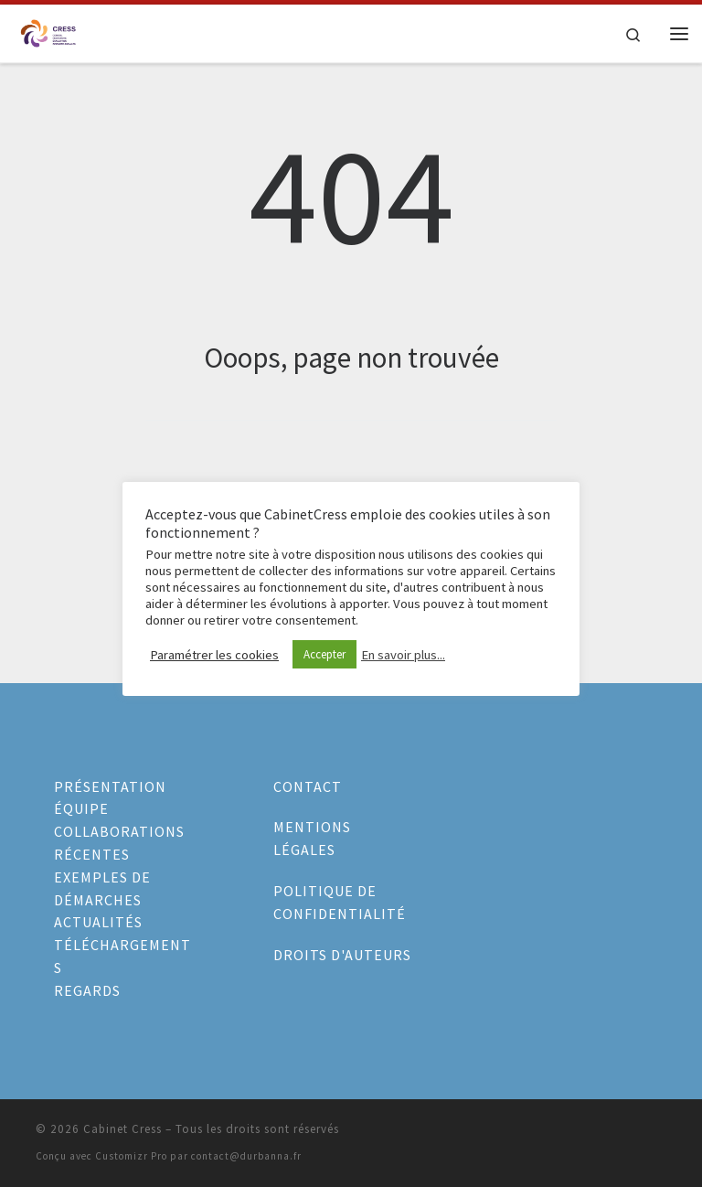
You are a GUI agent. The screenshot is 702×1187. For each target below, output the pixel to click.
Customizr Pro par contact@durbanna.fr (198, 1156)
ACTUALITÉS (98, 922)
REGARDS (87, 990)
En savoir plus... (403, 655)
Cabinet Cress (122, 1129)
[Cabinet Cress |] (48, 31)
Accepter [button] (324, 654)
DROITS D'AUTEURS (342, 955)
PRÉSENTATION (110, 786)
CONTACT (307, 786)
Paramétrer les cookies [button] (214, 655)
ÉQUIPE (81, 808)
